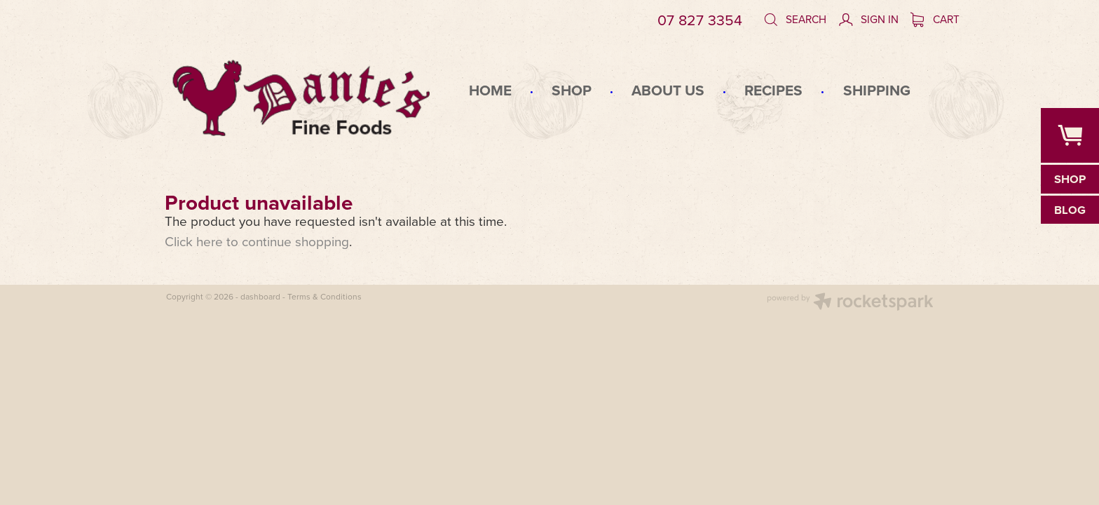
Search (794, 19)
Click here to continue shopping (257, 240)
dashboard (260, 296)
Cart (935, 19)
